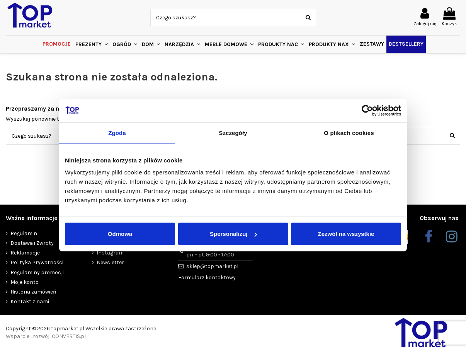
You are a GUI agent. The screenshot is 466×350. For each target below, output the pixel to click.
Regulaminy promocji (37, 272)
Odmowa (120, 233)
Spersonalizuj (233, 233)
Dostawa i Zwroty (32, 243)
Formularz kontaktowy (207, 277)
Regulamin (23, 233)
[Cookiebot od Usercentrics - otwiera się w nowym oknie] (367, 110)
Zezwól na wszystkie (346, 233)
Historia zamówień (33, 292)
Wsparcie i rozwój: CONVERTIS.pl (46, 336)
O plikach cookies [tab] (349, 132)
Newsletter (110, 262)
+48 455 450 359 (210, 251)
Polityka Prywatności (36, 262)
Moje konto (24, 282)
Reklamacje (25, 252)
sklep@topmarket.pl (212, 266)
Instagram (110, 252)
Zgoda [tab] (117, 132)
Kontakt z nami (29, 301)
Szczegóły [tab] (233, 132)
